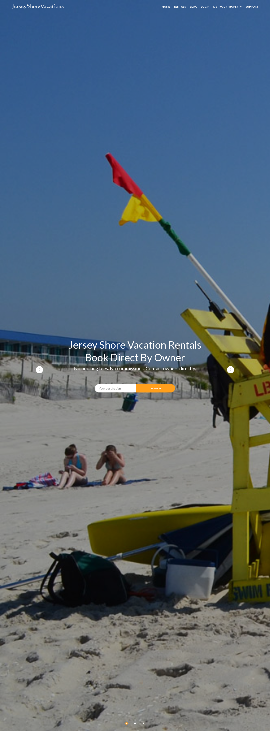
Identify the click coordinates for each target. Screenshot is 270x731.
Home (166, 6)
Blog (193, 6)
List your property (227, 6)
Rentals (180, 6)
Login (205, 6)
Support (252, 6)
